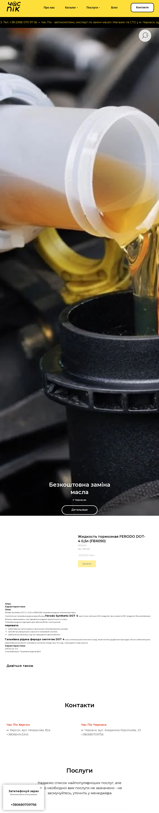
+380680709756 (92, 734)
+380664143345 (17, 734)
